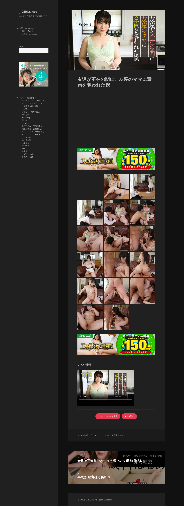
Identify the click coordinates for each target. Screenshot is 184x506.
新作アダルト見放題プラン (33, 126)
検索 (21, 46)
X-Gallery (26, 117)
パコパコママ (27, 131)
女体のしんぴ (27, 157)
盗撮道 (24, 151)
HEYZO (25, 109)
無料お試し (41, 100)
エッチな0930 (28, 140)
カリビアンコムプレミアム (33, 103)
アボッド (25, 111)
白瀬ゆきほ (118, 435)
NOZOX (25, 148)
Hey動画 (25, 114)
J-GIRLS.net (28, 11)
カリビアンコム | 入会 (107, 416)
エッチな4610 (28, 137)
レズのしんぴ (27, 154)
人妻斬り (25, 143)
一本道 (24, 106)
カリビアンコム (28, 100)
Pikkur (25, 120)
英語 (28, 31)
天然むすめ (26, 128)
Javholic (25, 123)
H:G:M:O (26, 145)
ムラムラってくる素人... (32, 134)
